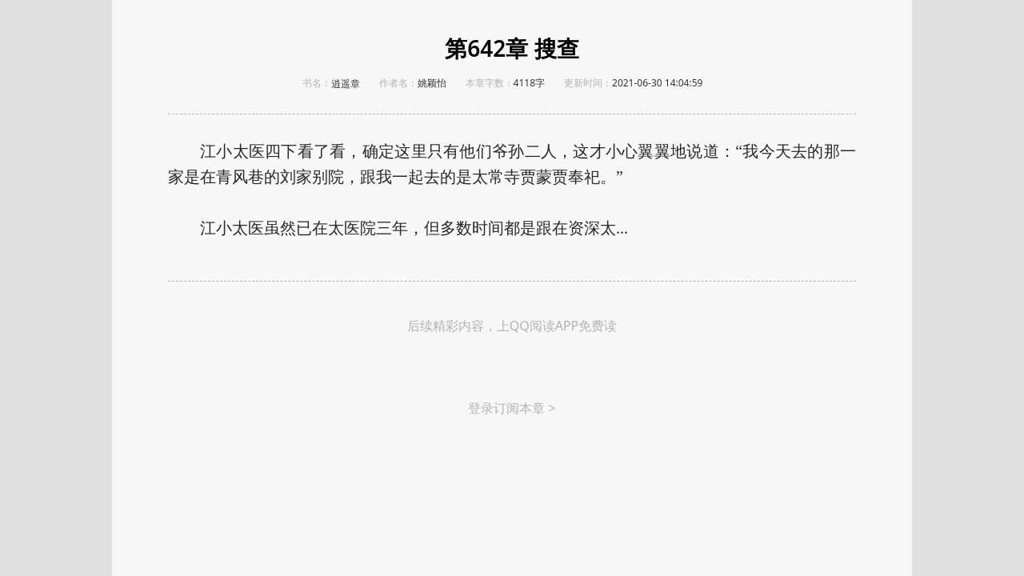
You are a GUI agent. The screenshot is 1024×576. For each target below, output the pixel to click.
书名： (316, 83)
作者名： (398, 83)
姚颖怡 (432, 83)
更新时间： (588, 83)
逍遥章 (345, 84)
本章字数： (490, 83)
